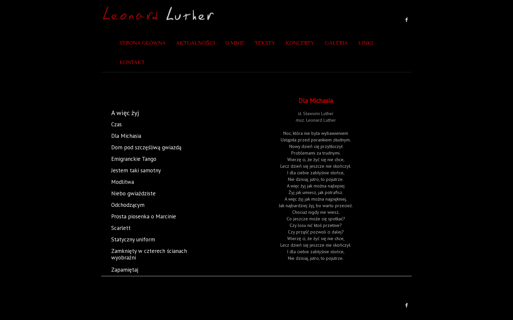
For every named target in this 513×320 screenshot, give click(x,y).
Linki (365, 43)
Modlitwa (122, 181)
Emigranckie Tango (133, 158)
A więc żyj (125, 113)
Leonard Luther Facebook (407, 20)
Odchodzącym (127, 205)
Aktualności (195, 43)
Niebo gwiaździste (133, 193)
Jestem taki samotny (136, 170)
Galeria (336, 43)
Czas (116, 124)
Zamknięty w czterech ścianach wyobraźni (159, 254)
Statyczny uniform (133, 239)
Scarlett (121, 228)
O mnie (234, 43)
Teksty (265, 43)
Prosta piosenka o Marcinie (143, 216)
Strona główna (142, 43)
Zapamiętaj (124, 269)
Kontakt (132, 62)
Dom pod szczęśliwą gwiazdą (146, 147)
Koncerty (300, 43)
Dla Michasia (126, 135)
